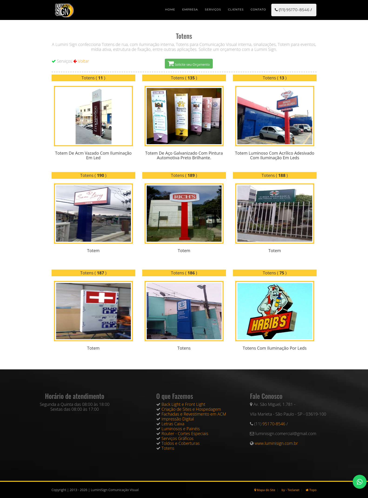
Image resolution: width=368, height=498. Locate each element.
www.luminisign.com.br (276, 443)
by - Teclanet (290, 490)
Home (170, 9)
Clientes (236, 9)
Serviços (213, 9)
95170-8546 (297, 10)
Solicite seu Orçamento (189, 63)
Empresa (190, 9)
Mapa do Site (264, 490)
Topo (311, 490)
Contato (258, 9)
